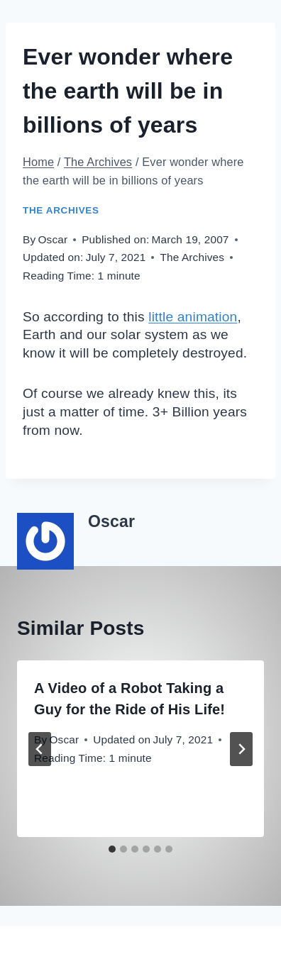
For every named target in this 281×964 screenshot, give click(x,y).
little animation (192, 316)
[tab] (112, 849)
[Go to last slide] (39, 749)
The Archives (61, 210)
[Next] (241, 749)
